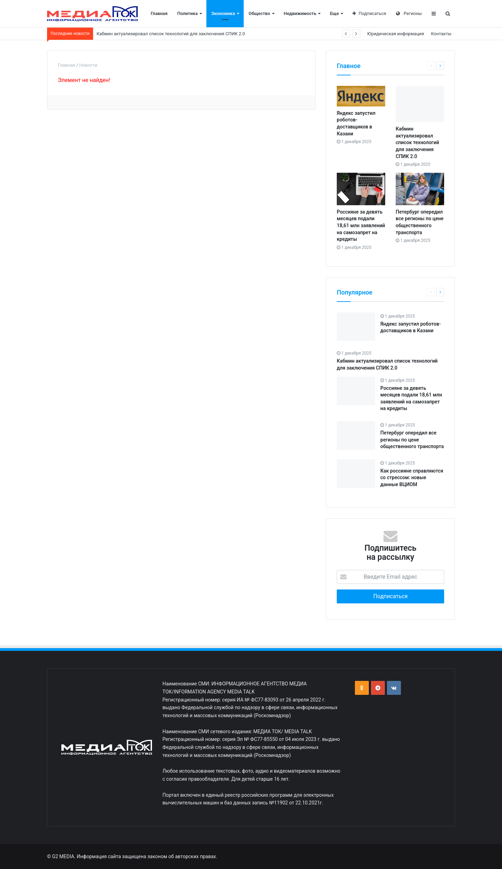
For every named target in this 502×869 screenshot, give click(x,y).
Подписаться (369, 13)
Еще (334, 13)
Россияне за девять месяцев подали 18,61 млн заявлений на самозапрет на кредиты (361, 225)
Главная (159, 13)
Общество (259, 13)
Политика (187, 13)
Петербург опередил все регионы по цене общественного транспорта (412, 439)
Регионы (409, 13)
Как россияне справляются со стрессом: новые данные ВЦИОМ (411, 477)
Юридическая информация (395, 33)
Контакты (441, 33)
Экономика (223, 13)
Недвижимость (300, 13)
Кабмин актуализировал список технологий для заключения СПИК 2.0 (171, 33)
